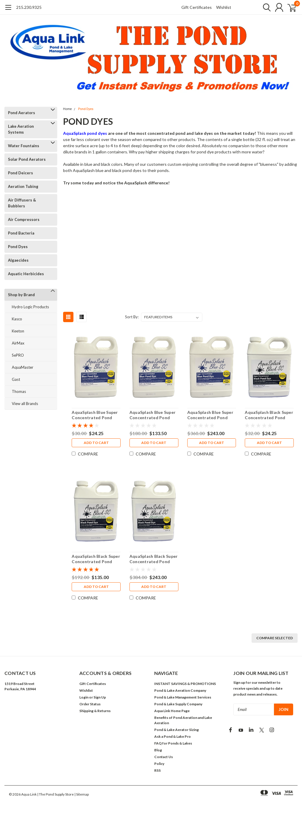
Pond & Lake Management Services (182, 697)
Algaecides (18, 260)
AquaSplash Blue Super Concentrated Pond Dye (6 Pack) (152, 415)
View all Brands (25, 403)
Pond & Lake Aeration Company (180, 690)
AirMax (18, 343)
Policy (159, 763)
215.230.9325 (29, 7)
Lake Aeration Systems (21, 129)
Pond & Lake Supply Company (178, 704)
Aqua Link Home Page (172, 711)
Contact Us (163, 757)
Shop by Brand (21, 294)
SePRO (18, 355)
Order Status (90, 704)
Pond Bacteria (21, 233)
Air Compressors (24, 219)
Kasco (17, 319)
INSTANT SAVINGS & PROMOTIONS (185, 683)
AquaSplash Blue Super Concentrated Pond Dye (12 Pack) (210, 415)
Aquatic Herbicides (26, 273)
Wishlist (223, 7)
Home (67, 109)
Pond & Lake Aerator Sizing (176, 729)
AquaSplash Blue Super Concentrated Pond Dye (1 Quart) (95, 415)
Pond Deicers (20, 173)
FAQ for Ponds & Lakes (173, 743)
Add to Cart (96, 443)
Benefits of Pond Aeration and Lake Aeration (183, 720)
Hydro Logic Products (30, 306)
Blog (158, 750)
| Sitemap (81, 794)
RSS (157, 770)
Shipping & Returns (95, 711)
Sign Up (99, 697)
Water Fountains (23, 145)
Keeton (18, 331)
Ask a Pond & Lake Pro (172, 736)
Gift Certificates (196, 7)
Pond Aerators (21, 112)
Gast (16, 379)
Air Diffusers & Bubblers (22, 203)
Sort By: (132, 316)
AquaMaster (22, 367)
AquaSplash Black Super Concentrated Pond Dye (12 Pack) (153, 559)
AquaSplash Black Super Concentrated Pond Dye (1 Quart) (269, 415)
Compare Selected (274, 638)
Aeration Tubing (23, 186)
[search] (263, 7)
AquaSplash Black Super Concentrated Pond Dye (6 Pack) (96, 559)
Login (83, 697)
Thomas (19, 391)
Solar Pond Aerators (27, 159)
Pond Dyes (18, 246)
